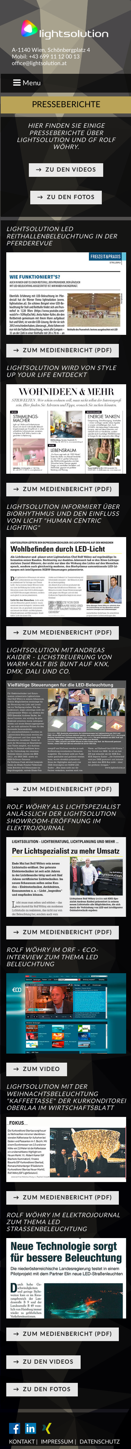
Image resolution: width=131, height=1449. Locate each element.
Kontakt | (23, 1442)
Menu (27, 82)
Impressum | (58, 1442)
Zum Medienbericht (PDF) (67, 350)
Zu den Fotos (71, 197)
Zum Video (41, 1069)
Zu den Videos (71, 170)
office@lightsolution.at (39, 63)
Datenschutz (100, 1442)
